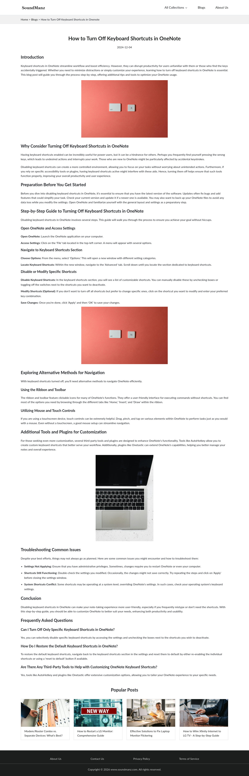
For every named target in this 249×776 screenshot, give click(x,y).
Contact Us (97, 758)
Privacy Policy (141, 758)
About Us (55, 758)
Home (24, 19)
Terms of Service (189, 758)
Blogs (34, 19)
